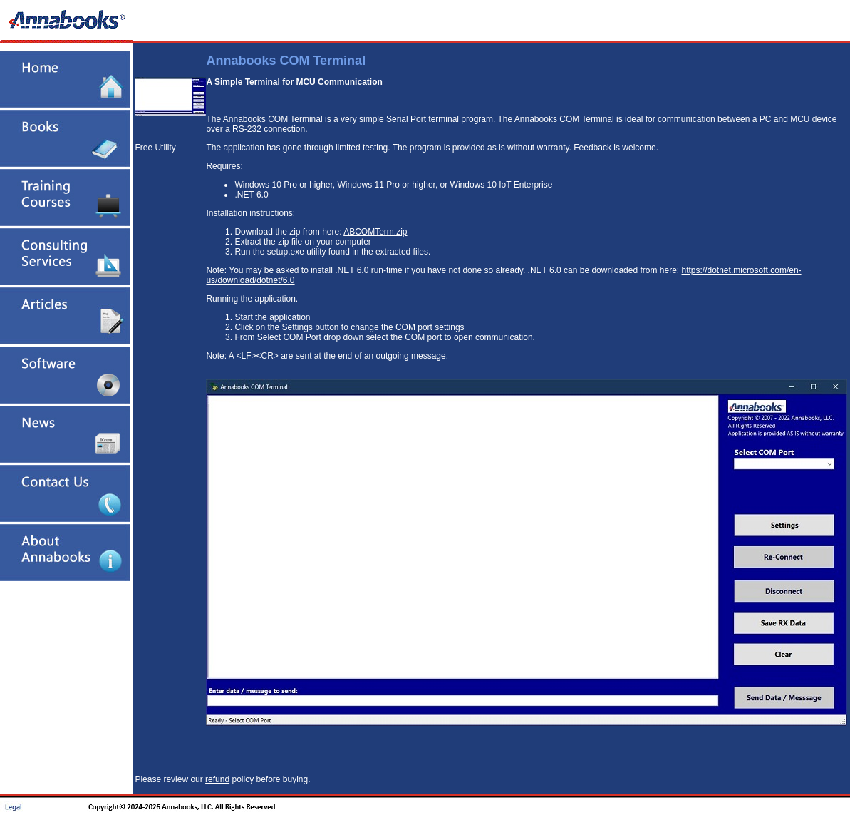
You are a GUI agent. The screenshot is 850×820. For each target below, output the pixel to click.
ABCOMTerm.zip (375, 232)
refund (217, 779)
